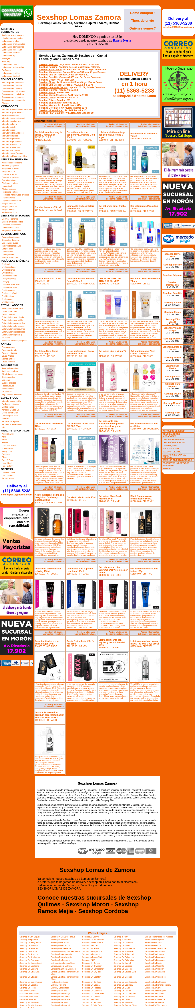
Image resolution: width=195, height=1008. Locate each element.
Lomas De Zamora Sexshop (63, 969)
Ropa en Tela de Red (11, 201)
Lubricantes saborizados (13, 67)
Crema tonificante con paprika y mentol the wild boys (112, 642)
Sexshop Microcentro (50, 72)
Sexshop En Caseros (123, 969)
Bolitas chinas (8, 407)
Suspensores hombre (11, 230)
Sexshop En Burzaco (123, 966)
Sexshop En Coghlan (91, 977)
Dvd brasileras (8, 270)
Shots (4, 457)
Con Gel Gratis (8, 472)
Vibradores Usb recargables (14, 156)
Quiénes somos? (142, 28)
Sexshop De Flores (153, 942)
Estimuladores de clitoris (13, 317)
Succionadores (8, 314)
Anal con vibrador (10, 350)
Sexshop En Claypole (29, 977)
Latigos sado (7, 249)
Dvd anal (6, 264)
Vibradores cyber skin (11, 121)
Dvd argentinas (8, 267)
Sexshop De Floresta (28, 945)
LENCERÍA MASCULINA (174, 442)
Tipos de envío (142, 20)
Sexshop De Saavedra (61, 948)
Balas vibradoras (9, 311)
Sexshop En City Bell (91, 972)
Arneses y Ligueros (10, 166)
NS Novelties (8, 448)
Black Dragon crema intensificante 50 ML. (141, 497)
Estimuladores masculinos (13, 329)
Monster (5, 103)
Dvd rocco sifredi (9, 293)
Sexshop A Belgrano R (92, 951)
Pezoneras (7, 391)
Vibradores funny (9, 124)
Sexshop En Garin (122, 988)
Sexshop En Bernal (122, 963)
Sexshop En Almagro (154, 954)
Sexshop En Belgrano (60, 960)
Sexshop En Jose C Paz (93, 994)
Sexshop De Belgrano (154, 940)
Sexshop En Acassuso (123, 951)
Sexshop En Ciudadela (155, 972)
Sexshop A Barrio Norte (92, 957)
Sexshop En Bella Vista (124, 960)
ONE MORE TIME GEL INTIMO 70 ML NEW (110, 279)
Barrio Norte (122, 40)
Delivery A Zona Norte (29, 994)
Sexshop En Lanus (122, 999)
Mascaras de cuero (10, 257)
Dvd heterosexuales (11, 284)
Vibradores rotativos (11, 150)
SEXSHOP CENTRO (172, 452)
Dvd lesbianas (8, 290)
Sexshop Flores (47, 82)
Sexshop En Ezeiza (91, 985)
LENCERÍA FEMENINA (173, 439)
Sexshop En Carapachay (93, 969)
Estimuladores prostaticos (13, 332)
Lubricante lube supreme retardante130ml (80, 570)
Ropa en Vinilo (8, 198)
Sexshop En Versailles (29, 1002)
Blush (4, 440)
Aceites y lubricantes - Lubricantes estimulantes (54, 125)
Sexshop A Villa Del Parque (63, 937)
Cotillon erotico (8, 377)
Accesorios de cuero (11, 237)
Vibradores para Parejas (12, 112)
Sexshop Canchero (59, 940)
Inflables (5, 418)
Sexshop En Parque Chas (125, 1005)
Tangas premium (9, 206)
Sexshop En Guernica (92, 991)
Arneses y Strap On (10, 410)
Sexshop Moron (47, 92)
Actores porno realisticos (13, 82)
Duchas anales (8, 347)
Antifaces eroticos (10, 371)
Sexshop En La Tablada (124, 996)
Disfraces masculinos (11, 225)
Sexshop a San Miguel (29, 937)
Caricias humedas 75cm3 (48, 207)
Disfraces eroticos (10, 183)
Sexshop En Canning (28, 969)
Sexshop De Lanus (122, 945)
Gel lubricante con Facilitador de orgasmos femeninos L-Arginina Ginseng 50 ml (111, 425)
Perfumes (6, 70)
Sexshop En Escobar (28, 985)
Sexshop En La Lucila (154, 994)
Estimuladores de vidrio (12, 320)
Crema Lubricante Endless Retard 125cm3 (80, 279)
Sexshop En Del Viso (91, 982)
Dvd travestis (8, 302)
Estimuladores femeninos (13, 326)
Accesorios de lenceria (12, 163)
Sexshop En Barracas (29, 960)
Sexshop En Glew (59, 991)
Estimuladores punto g (12, 335)
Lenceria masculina (10, 227)
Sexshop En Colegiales (155, 977)
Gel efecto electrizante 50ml (81, 497)
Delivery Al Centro (27, 991)
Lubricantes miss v (10, 64)
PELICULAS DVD (171, 449)
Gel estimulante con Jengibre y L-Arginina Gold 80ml (81, 135)
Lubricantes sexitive (11, 73)
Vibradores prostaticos (12, 141)
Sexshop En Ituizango (60, 994)
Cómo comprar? (142, 13)
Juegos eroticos (9, 383)
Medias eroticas (9, 189)
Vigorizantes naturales (12, 394)
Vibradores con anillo (11, 401)
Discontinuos (7, 475)
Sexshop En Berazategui (30, 963)
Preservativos (8, 386)
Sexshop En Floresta (91, 988)
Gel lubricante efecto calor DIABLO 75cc (80, 424)
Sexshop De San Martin (124, 948)
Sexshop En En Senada (155, 982)
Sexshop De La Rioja (60, 945)
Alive (4, 437)
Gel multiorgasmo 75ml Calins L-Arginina (142, 352)
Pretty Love (7, 451)
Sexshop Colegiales (49, 108)
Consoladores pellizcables (13, 91)
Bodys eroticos (8, 171)
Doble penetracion (10, 413)
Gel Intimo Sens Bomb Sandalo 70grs (46, 352)
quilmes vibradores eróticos (63, 963)
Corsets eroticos (9, 180)
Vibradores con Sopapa (12, 153)
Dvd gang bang (9, 279)
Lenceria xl (7, 186)
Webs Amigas (97, 933)
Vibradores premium (11, 139)
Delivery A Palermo (27, 999)
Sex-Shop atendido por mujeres (159, 937)
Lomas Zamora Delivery (61, 966)
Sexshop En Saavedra (155, 999)
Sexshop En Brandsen (92, 966)
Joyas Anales (8, 356)
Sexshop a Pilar (121, 937)
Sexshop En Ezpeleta (123, 985)
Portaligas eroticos (10, 192)
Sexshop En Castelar (154, 969)
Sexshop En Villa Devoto (93, 1005)
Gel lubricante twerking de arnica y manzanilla (48, 133)
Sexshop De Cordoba (123, 942)
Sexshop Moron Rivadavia (52, 95)
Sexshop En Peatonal (154, 1002)
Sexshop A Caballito (91, 948)
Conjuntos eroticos (10, 177)
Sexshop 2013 (88, 960)
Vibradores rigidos (10, 136)
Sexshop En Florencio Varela (158, 985)
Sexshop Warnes (48, 105)
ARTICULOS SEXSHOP (173, 431)
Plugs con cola (8, 362)
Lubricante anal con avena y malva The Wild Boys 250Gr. (145, 642)
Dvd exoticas (7, 273)
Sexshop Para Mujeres (172, 385)
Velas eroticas (8, 389)
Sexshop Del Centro (28, 951)
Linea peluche (8, 254)
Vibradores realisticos (11, 144)
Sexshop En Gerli (153, 988)
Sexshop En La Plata (60, 996)
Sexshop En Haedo (122, 991)
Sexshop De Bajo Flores (93, 940)
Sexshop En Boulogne (29, 966)
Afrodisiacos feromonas (12, 374)
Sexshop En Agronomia (61, 954)
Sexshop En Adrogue (28, 954)
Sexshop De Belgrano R (30, 942)
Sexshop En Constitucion (30, 982)
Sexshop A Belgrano (91, 954)
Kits (3, 427)
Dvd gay (5, 281)
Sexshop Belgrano (48, 64)
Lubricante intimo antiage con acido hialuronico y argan (112, 135)
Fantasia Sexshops (59, 982)
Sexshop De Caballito (60, 942)
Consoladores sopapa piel (13, 100)
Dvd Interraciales (9, 287)
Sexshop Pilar (46, 113)
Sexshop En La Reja (91, 996)
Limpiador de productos (12, 38)
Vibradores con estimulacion (14, 118)
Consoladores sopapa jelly (13, 97)
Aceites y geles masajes (12, 35)
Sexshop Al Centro (90, 937)
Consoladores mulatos (12, 88)
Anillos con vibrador (10, 115)
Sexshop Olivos (47, 100)
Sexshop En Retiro (59, 1002)
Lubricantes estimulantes (13, 47)
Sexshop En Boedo (153, 963)
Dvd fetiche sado (9, 276)
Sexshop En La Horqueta (125, 994)
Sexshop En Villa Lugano (156, 1005)
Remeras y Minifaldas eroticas (15, 195)
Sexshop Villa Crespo (50, 85)
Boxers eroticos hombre (12, 222)
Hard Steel (6, 463)
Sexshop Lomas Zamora (79, 17)
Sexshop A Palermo (122, 940)
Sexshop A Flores (90, 945)
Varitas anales (8, 359)
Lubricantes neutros (11, 53)
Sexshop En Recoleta (92, 1002)
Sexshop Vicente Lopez (51, 110)
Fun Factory (7, 466)
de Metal (6, 338)
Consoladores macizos (12, 85)
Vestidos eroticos (9, 212)
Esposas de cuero (10, 243)
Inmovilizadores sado (11, 246)
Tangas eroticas (9, 203)
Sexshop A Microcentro (92, 942)
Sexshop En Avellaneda (61, 957)
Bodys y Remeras (10, 219)
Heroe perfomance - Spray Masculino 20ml (80, 352)
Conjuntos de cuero (10, 240)
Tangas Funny (8, 209)
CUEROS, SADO (170, 445)
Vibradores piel (8, 130)
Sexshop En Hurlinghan (155, 991)
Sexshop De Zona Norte (155, 948)
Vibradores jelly (9, 127)
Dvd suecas (7, 299)
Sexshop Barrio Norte (50, 69)
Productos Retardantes (12, 424)
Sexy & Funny (8, 460)
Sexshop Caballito (48, 77)
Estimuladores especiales (13, 323)
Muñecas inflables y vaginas (14, 340)
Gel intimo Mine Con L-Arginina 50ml (110, 497)
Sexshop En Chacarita (29, 972)
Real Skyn (6, 61)
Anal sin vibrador (9, 353)
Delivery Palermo (58, 985)
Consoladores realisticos (13, 94)
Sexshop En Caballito (154, 966)
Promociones (8, 478)
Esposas (6, 380)
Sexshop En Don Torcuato (125, 982)
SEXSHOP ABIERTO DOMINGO (177, 460)
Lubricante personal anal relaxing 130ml (48, 570)
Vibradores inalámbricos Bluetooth (17, 109)
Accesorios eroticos (10, 368)
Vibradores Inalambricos (12, 133)
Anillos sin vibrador (10, 404)
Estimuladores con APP (12, 308)
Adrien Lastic (8, 434)
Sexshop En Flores (27, 988)
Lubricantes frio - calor (12, 50)
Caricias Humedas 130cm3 (48, 278)
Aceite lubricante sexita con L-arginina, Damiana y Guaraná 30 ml (49, 497)
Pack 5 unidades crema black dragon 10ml (47, 642)
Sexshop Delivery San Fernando (65, 951)
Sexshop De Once (153, 945)
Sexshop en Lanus (90, 999)
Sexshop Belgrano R (28, 940)
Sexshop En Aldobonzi (124, 954)
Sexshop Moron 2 (172, 403)
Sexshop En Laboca (154, 996)
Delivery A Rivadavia (28, 996)
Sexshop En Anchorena (29, 957)
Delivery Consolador (60, 988)
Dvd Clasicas (8, 296)
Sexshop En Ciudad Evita (125, 972)
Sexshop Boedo (47, 80)
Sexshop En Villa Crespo (30, 1005)
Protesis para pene (10, 421)
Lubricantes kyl (8, 55)
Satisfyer (6, 454)
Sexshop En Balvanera (124, 957)
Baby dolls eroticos (10, 168)
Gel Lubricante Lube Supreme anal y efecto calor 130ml (113, 570)
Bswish (5, 443)
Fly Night (6, 58)
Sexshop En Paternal (60, 1005)
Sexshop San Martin (49, 102)
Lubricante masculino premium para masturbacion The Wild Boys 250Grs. (49, 715)
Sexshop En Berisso (91, 963)
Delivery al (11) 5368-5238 (16, 488)
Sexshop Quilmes (48, 90)
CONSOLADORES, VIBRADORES (171, 435)
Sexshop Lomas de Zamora (53, 87)
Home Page (39, 121)
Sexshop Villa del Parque (52, 74)
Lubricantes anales (10, 41)
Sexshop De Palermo (28, 948)
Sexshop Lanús (47, 97)
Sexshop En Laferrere (60, 999)
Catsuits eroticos (9, 174)
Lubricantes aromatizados (13, 44)
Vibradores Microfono (11, 147)
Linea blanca (7, 252)
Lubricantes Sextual (11, 76)
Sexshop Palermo (48, 67)
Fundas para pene (10, 416)
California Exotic (9, 445)
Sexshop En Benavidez (155, 960)
